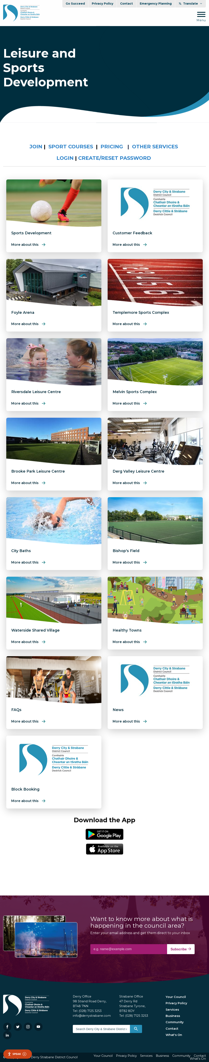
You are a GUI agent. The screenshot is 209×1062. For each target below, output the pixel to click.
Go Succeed (75, 3)
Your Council (176, 997)
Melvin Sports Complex (135, 392)
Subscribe (181, 949)
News (118, 710)
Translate (191, 3)
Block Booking (25, 789)
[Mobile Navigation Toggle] (201, 17)
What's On (174, 1035)
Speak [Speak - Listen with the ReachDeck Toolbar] (17, 1054)
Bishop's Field (126, 551)
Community (175, 1022)
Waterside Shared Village (35, 630)
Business (173, 1016)
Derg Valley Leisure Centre (138, 471)
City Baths (21, 551)
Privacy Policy (102, 3)
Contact (126, 3)
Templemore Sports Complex (141, 312)
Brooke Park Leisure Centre (38, 471)
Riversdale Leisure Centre (36, 392)
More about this (25, 245)
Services (172, 1010)
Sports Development (31, 233)
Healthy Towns (127, 630)
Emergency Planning (156, 3)
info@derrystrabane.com (92, 1016)
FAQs (16, 710)
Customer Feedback (132, 233)
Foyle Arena (22, 312)
